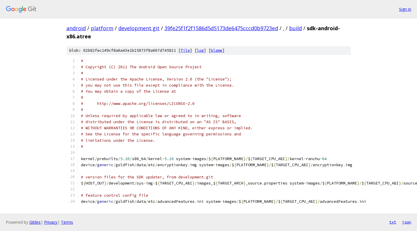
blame (216, 50)
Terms (67, 222)
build (295, 28)
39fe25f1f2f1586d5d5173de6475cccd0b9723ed (221, 28)
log (200, 50)
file (185, 50)
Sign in (405, 9)
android (76, 28)
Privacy (50, 222)
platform (102, 28)
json (406, 222)
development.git (138, 28)
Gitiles (35, 222)
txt (392, 222)
